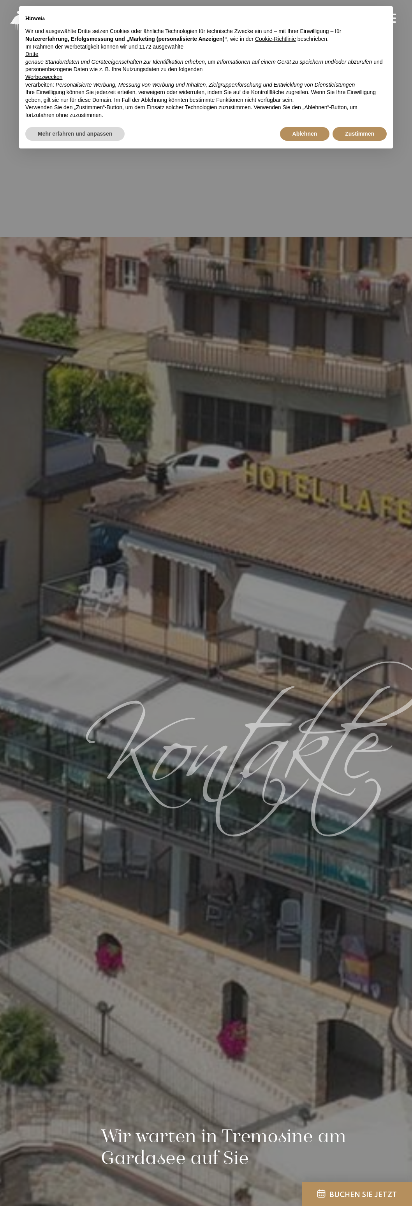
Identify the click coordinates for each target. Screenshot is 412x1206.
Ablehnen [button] (304, 134)
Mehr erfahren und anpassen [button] (75, 134)
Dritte (31, 54)
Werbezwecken (43, 77)
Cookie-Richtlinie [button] (275, 39)
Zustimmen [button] (359, 134)
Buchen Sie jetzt (357, 1194)
